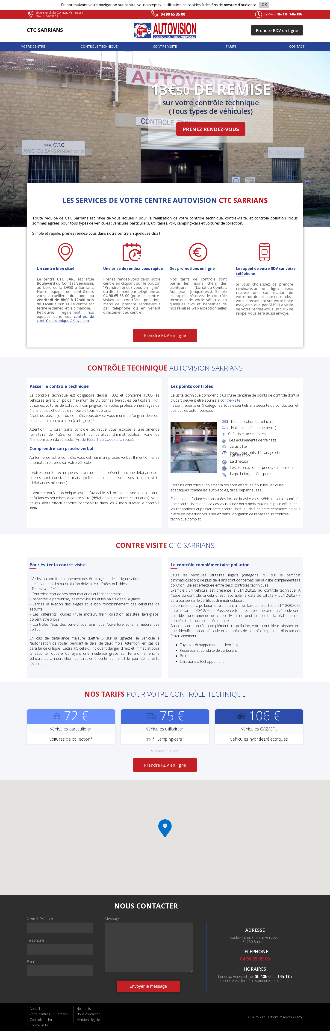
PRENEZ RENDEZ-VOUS (211, 129)
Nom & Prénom (40, 918)
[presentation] (62, 990)
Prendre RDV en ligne (277, 30)
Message (112, 918)
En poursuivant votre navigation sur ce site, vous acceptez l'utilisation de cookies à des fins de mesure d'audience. (165, 4)
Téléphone (35, 940)
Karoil (299, 1017)
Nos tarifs (84, 1008)
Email (31, 961)
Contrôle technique (99, 46)
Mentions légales (89, 1019)
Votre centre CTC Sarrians (49, 1014)
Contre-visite (165, 46)
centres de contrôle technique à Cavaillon (65, 318)
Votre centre (33, 46)
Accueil (35, 1008)
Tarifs (231, 46)
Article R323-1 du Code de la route (104, 439)
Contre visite (39, 1025)
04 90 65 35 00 (173, 14)
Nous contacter (88, 1014)
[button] (165, 828)
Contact (297, 46)
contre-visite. (230, 400)
